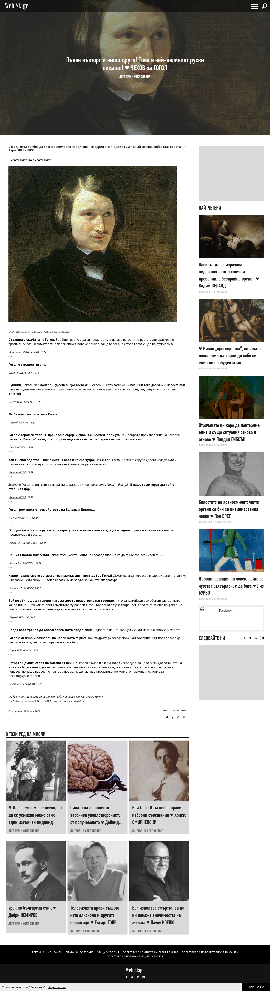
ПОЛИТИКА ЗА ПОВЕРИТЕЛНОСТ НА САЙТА (210, 952)
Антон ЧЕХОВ (17, 472)
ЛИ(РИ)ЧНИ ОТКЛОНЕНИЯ (135, 76)
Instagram (184, 718)
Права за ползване (79, 952)
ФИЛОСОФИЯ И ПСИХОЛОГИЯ (213, 291)
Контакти (55, 952)
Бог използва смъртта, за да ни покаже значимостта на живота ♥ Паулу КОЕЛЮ (158, 915)
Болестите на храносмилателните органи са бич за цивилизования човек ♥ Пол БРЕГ (229, 509)
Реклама (38, 952)
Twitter (172, 717)
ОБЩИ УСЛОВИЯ (108, 952)
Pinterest (138, 977)
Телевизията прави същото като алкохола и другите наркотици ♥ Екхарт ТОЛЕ (94, 915)
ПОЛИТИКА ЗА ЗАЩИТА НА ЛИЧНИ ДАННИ (150, 952)
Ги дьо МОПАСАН (19, 518)
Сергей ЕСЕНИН (18, 422)
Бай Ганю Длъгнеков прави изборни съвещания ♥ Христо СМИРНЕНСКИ (159, 815)
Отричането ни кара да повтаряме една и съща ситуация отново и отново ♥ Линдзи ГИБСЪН (229, 432)
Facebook (167, 718)
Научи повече (57, 987)
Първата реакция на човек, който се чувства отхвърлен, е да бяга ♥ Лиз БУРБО (231, 586)
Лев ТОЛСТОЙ (17, 447)
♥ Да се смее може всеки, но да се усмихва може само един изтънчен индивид (35, 815)
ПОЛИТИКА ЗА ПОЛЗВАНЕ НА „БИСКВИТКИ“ (135, 956)
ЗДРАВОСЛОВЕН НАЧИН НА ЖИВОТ (216, 521)
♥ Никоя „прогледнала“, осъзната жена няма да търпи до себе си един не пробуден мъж (230, 355)
